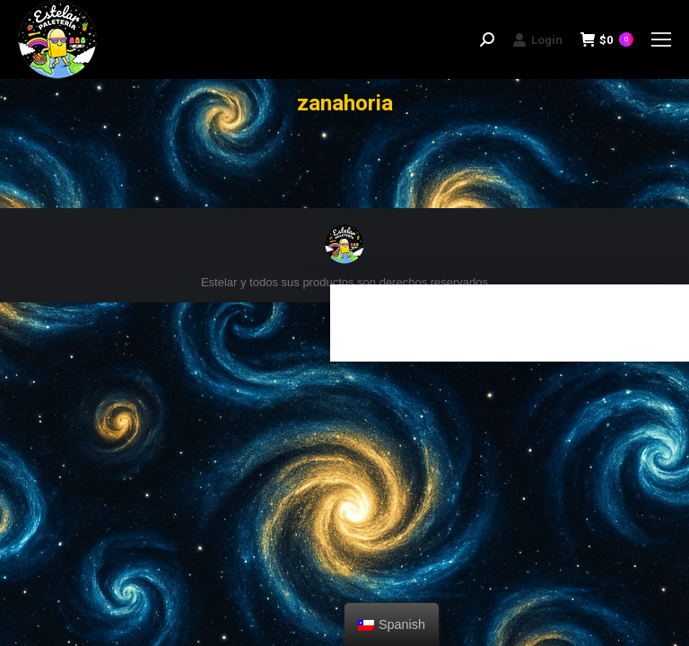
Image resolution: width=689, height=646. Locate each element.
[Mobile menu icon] (661, 39)
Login (537, 39)
